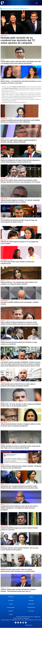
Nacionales (31, 604)
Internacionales (11, 607)
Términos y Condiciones (23, 618)
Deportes (11, 611)
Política (31, 597)
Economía (10, 600)
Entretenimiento (31, 607)
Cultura (11, 614)
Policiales (10, 596)
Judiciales (31, 600)
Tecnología (31, 611)
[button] (36, 3)
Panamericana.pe (10, 91)
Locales (11, 604)
